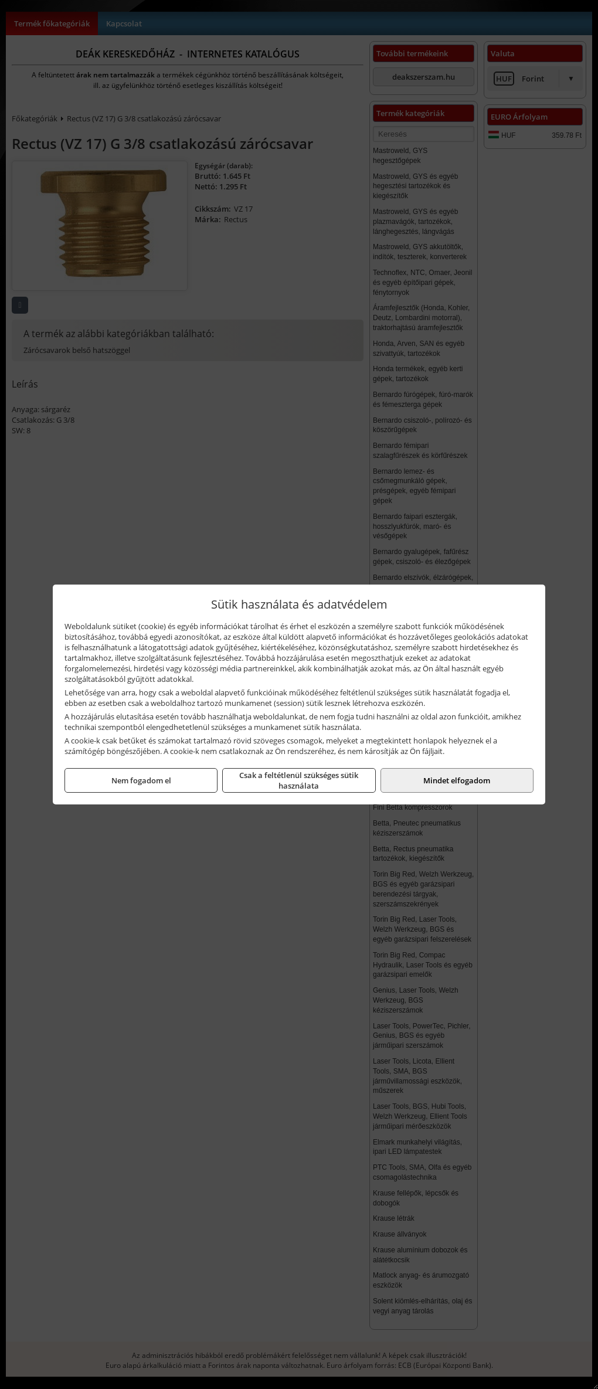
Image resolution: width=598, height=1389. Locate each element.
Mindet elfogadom (456, 780)
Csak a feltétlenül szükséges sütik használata (298, 780)
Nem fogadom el (141, 780)
